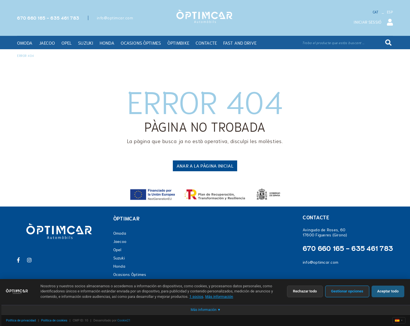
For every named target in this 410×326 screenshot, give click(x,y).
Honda (119, 266)
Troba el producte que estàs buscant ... (333, 43)
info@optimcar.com (115, 18)
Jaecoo (120, 241)
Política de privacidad (21, 320)
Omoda (119, 233)
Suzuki (119, 258)
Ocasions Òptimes (129, 274)
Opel (117, 249)
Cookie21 (123, 320)
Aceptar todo (388, 291)
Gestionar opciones (347, 291)
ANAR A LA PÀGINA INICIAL (205, 166)
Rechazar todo (305, 291)
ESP (390, 12)
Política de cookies (54, 320)
